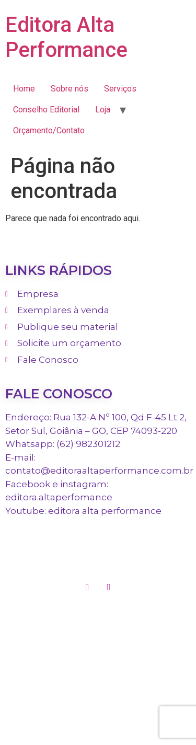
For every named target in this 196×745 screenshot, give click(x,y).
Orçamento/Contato (49, 130)
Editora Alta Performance (66, 37)
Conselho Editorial (46, 109)
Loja (102, 109)
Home (24, 89)
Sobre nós (69, 89)
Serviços (120, 89)
